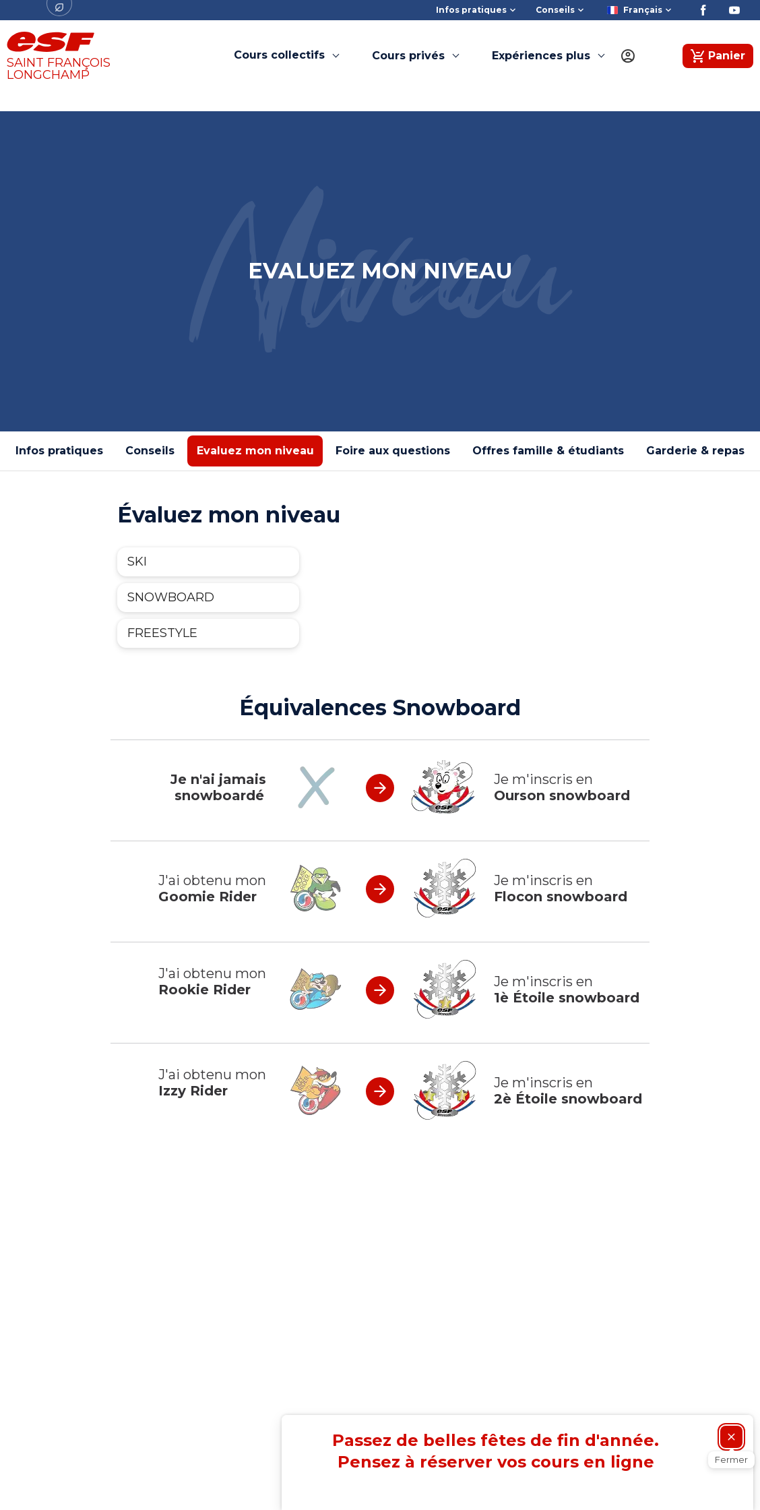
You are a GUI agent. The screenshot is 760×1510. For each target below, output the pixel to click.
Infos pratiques (59, 450)
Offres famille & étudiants (548, 450)
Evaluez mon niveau (255, 450)
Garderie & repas (695, 450)
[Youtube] (734, 10)
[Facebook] (703, 10)
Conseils (150, 450)
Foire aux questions (393, 450)
